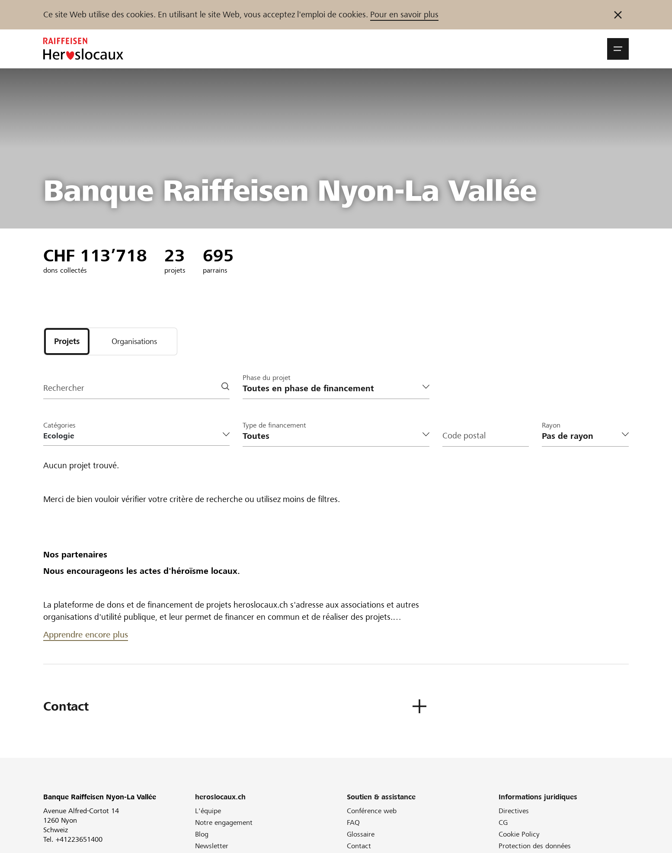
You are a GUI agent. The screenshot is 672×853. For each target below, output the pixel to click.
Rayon (551, 426)
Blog (201, 834)
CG (503, 823)
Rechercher (63, 389)
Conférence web (372, 811)
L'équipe (208, 811)
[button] (618, 49)
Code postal (464, 436)
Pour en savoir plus (404, 14)
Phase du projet (267, 378)
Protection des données (535, 846)
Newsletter (211, 846)
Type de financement (274, 426)
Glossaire (360, 834)
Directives (514, 811)
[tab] (67, 342)
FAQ (353, 823)
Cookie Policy (519, 834)
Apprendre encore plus (85, 635)
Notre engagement (224, 823)
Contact (359, 846)
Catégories (59, 426)
